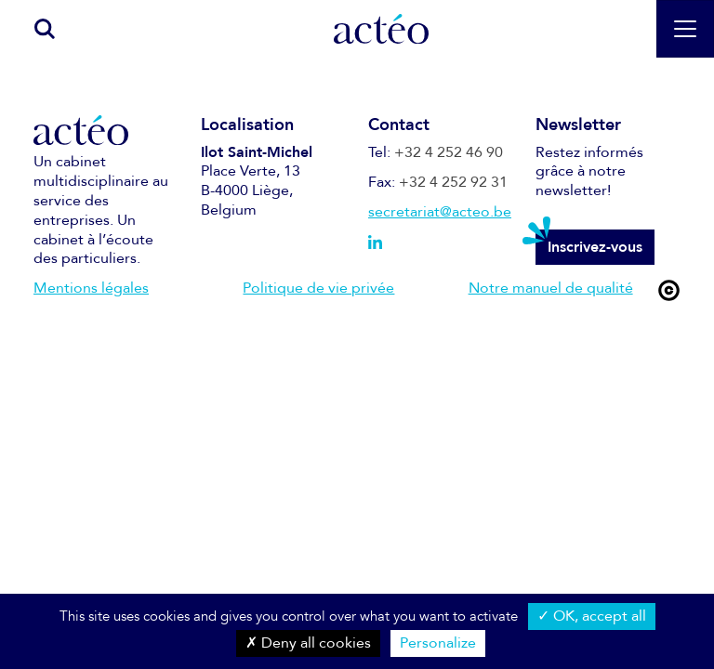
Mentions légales (91, 288)
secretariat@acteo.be (439, 212)
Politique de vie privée (318, 288)
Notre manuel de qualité (551, 288)
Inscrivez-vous (595, 247)
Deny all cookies (308, 643)
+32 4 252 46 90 (448, 152)
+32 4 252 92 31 (453, 182)
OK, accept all (591, 616)
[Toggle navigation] (685, 29)
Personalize (438, 643)
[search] (35, 28)
